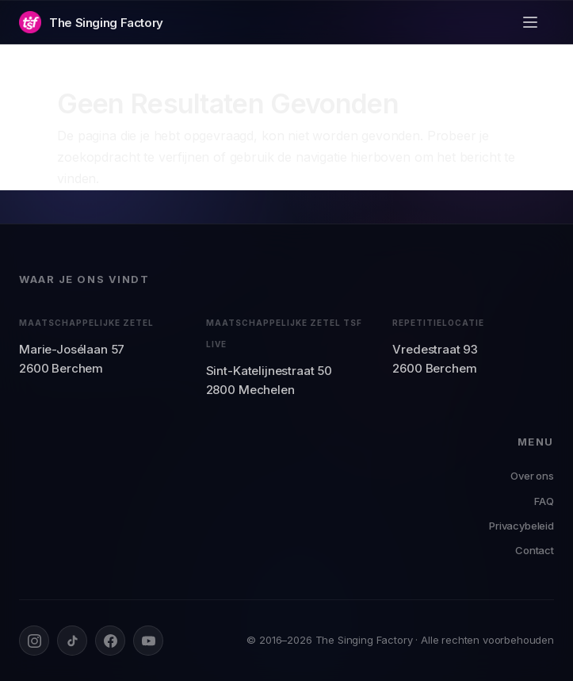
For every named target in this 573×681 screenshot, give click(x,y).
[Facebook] (110, 641)
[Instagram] (34, 641)
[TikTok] (72, 641)
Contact (534, 550)
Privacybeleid (521, 525)
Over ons (532, 475)
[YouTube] (148, 641)
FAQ (544, 501)
